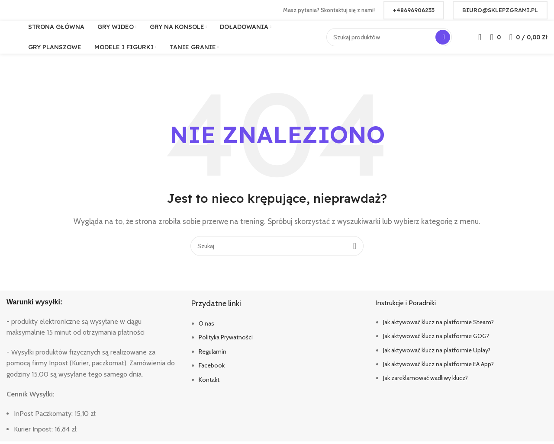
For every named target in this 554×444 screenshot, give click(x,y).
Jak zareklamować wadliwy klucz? (425, 381)
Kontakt (209, 382)
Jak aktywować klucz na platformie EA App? (438, 367)
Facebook (212, 368)
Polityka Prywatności (226, 340)
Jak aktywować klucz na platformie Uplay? (436, 353)
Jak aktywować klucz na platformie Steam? (438, 325)
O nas (206, 326)
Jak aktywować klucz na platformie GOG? (436, 338)
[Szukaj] (389, 37)
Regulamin (212, 354)
